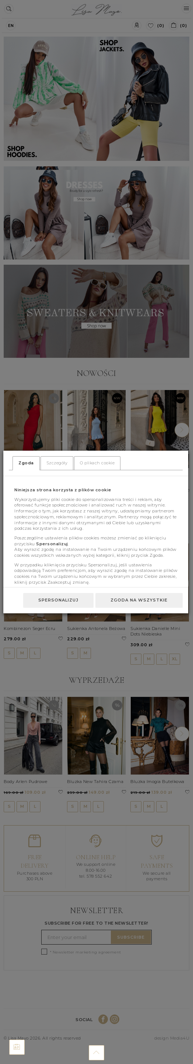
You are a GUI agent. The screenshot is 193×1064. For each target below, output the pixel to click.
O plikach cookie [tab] (97, 462)
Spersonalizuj (58, 600)
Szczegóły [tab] (57, 462)
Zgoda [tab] (26, 462)
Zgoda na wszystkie (139, 600)
